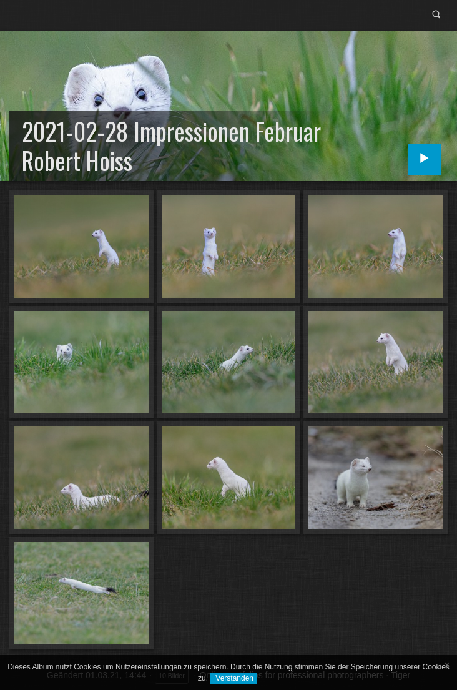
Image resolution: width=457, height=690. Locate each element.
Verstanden (233, 678)
